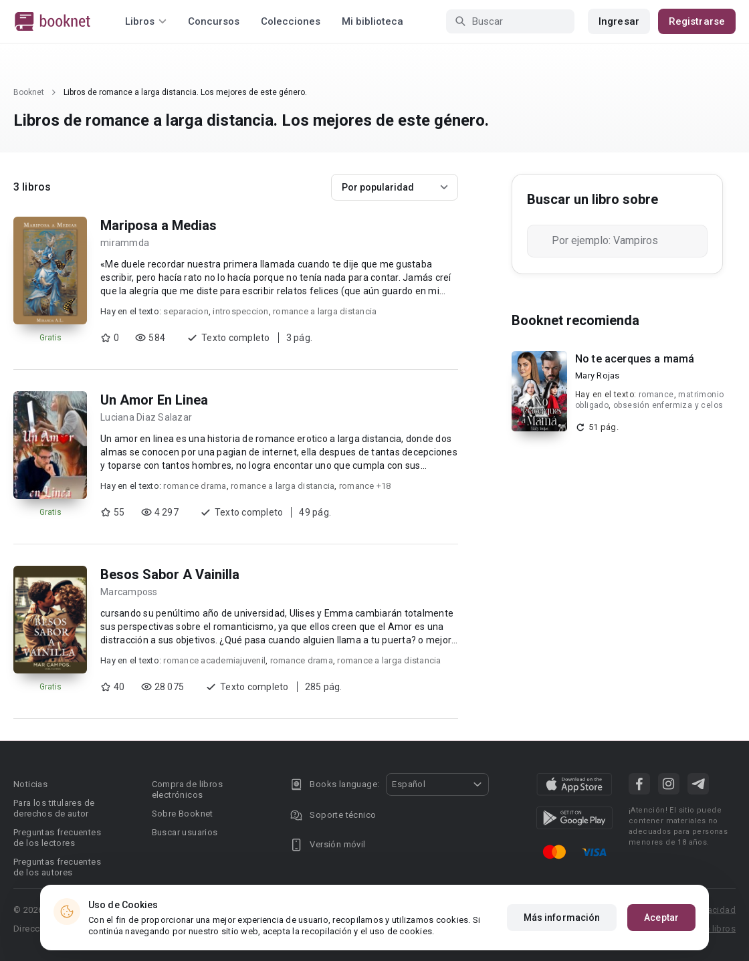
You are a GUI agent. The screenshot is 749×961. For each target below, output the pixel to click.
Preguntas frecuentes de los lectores (57, 837)
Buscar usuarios (185, 832)
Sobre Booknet (182, 814)
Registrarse (697, 21)
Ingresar (619, 21)
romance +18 (365, 486)
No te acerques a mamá (634, 358)
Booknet (28, 92)
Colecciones (290, 21)
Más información (562, 917)
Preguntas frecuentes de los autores (57, 867)
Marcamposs (129, 591)
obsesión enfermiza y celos (668, 405)
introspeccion (240, 311)
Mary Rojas (597, 375)
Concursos (213, 21)
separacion (186, 311)
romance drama (194, 486)
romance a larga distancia (325, 311)
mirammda (124, 242)
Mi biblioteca (372, 21)
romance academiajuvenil (214, 660)
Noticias (30, 784)
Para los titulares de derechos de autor (53, 808)
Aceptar (661, 917)
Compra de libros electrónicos (187, 789)
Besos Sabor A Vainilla (169, 574)
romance (656, 394)
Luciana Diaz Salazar (146, 417)
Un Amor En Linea (154, 400)
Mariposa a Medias (158, 225)
